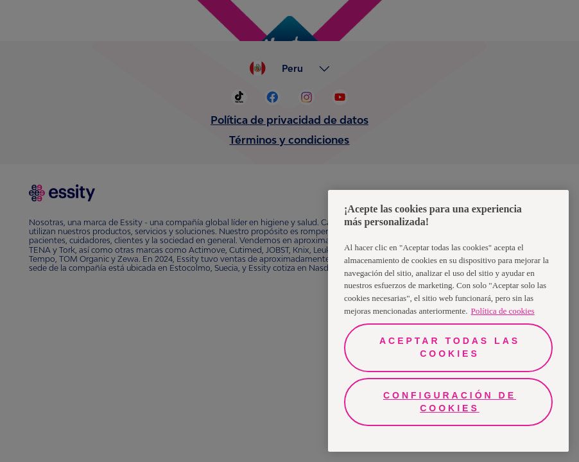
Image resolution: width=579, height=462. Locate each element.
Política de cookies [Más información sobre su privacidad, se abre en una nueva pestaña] (503, 311)
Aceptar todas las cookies (449, 347)
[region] (448, 321)
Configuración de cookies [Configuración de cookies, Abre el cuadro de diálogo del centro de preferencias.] (449, 401)
